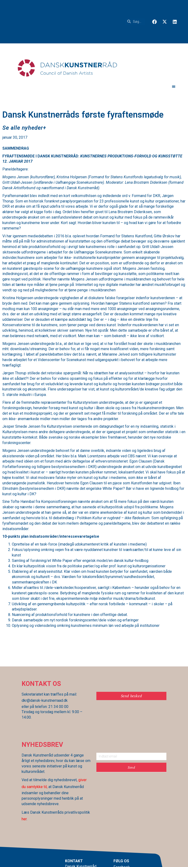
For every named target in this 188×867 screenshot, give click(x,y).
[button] (173, 86)
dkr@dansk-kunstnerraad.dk (45, 700)
